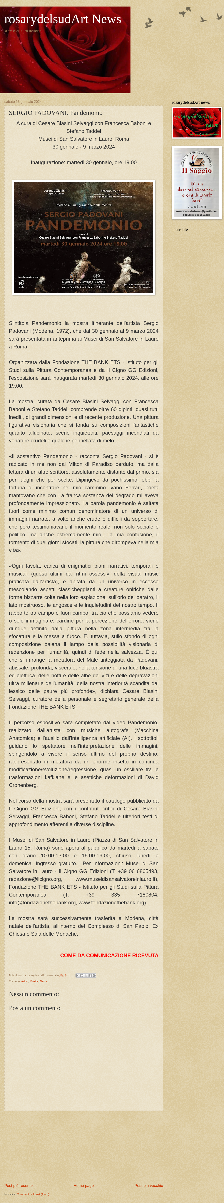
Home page (84, 1185)
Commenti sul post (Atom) (33, 1194)
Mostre (34, 981)
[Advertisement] (83, 1146)
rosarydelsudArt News (62, 19)
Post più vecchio (149, 1185)
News (43, 981)
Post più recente (18, 1185)
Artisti (24, 981)
